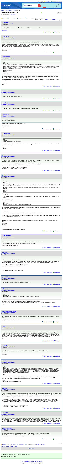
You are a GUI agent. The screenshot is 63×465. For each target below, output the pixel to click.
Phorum (25, 463)
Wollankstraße (7, 235)
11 (57, 19)
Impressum (23, 461)
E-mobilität (4, 30)
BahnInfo (41, 463)
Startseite (3, 10)
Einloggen (48, 1)
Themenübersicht (12, 18)
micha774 (5, 277)
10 (55, 19)
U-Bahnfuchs (6, 133)
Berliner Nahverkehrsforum (11, 10)
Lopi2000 (5, 412)
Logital (5, 360)
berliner (5, 345)
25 (34, 18)
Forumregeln (39, 461)
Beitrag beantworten (48, 32)
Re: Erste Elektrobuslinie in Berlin (8, 38)
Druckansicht (32, 448)
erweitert (60, 14)
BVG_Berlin (6, 114)
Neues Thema (21, 18)
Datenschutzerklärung (31, 461)
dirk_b (4, 326)
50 (36, 18)
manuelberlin (6, 56)
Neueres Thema (5, 446)
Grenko (5, 155)
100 (38, 18)
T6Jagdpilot (6, 288)
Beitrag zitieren (57, 32)
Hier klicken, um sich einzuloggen (8, 456)
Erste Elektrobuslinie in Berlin (7, 23)
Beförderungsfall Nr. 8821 (9, 311)
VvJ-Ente (5, 90)
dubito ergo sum (7, 428)
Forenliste (4, 18)
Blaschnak (6, 36)
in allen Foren (42, 18)
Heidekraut (12, 14)
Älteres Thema (14, 446)
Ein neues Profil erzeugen (57, 1)
